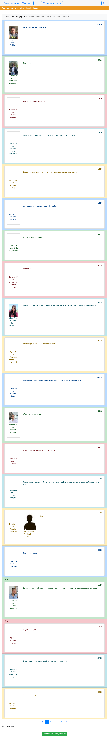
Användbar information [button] (52, 3)
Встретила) (27, 269)
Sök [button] (37, 3)
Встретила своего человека (34, 102)
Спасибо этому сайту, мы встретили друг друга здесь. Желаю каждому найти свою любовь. (60, 305)
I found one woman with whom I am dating (39, 450)
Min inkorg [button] (26, 3)
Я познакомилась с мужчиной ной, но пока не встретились (46, 661)
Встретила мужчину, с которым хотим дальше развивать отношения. (51, 172)
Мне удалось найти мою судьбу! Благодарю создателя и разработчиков (52, 380)
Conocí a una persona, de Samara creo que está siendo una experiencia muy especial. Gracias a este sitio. (61, 483)
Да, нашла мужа (29, 630)
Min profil (15, 3)
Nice (41, 516)
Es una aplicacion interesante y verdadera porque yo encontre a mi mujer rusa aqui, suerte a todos (60, 588)
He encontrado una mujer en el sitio (36, 27)
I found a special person (32, 414)
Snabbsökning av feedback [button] (39, 17)
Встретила (27, 63)
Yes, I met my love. (30, 695)
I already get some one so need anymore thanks (41, 344)
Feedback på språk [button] (60, 17)
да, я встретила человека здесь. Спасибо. (40, 206)
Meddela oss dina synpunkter (16, 17)
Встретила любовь (30, 553)
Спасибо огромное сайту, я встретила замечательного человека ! (49, 136)
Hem (6, 3)
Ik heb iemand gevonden (32, 237)
